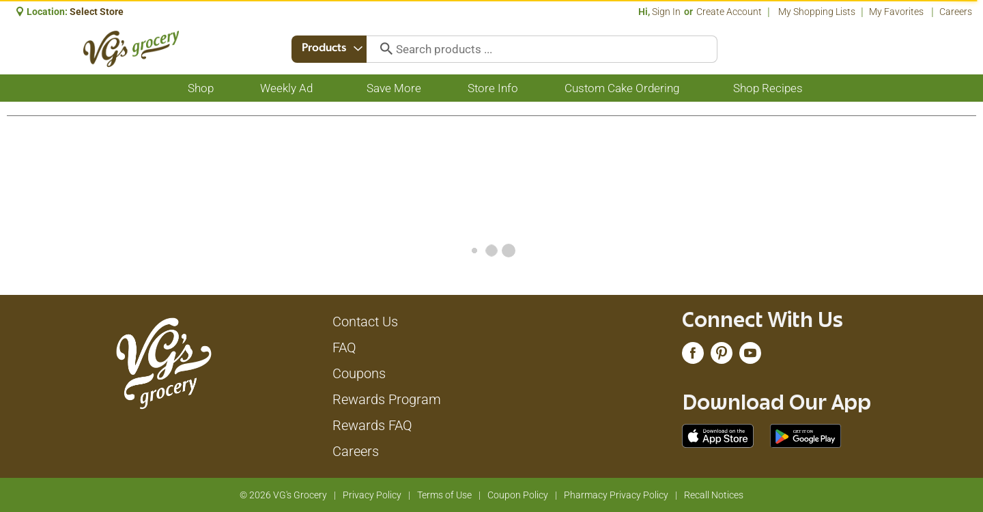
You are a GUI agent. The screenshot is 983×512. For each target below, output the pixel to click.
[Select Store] (98, 11)
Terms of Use (444, 494)
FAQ (344, 347)
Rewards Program (386, 399)
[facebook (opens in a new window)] (693, 356)
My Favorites (897, 11)
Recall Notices (713, 494)
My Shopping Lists (816, 11)
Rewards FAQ (372, 425)
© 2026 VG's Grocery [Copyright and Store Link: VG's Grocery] (283, 494)
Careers (955, 11)
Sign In (666, 11)
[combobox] (329, 49)
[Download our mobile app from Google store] (806, 435)
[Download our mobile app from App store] (718, 435)
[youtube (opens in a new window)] (750, 356)
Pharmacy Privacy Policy (616, 494)
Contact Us (365, 321)
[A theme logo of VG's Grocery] (131, 49)
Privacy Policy (372, 494)
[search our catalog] (384, 49)
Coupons (359, 373)
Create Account (729, 11)
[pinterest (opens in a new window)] (721, 356)
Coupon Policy (517, 494)
